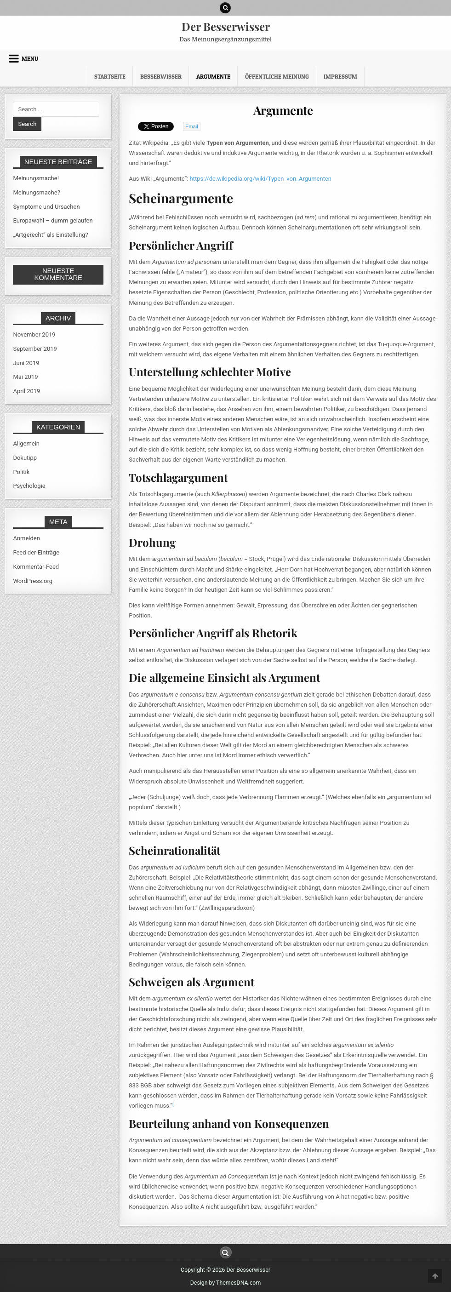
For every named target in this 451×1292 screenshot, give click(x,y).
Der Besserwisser (226, 26)
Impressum (340, 76)
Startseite (110, 76)
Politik (21, 472)
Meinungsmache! (36, 178)
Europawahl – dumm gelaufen (52, 220)
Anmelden (26, 538)
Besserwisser (161, 76)
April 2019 (26, 391)
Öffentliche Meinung (277, 76)
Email (191, 126)
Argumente (213, 76)
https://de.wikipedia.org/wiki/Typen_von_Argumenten (260, 178)
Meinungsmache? (36, 192)
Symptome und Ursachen (46, 206)
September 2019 (35, 348)
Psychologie (29, 485)
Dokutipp (25, 457)
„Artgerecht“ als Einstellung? (50, 234)
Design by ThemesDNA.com (225, 1283)
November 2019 (34, 334)
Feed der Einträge (36, 552)
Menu (30, 58)
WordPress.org (32, 580)
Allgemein (26, 443)
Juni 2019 (26, 363)
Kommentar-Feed (36, 566)
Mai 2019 (25, 376)
